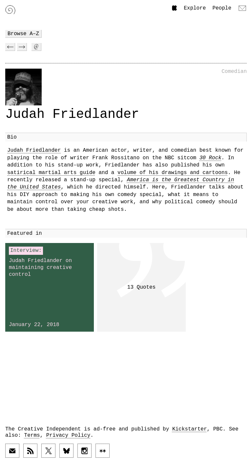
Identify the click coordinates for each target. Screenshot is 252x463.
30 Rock (210, 158)
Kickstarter (189, 429)
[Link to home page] (10, 9)
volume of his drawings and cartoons (172, 173)
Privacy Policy (68, 435)
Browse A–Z (23, 34)
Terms (32, 435)
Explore (195, 8)
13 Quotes (141, 287)
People (221, 8)
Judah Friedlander (34, 150)
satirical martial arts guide (51, 173)
